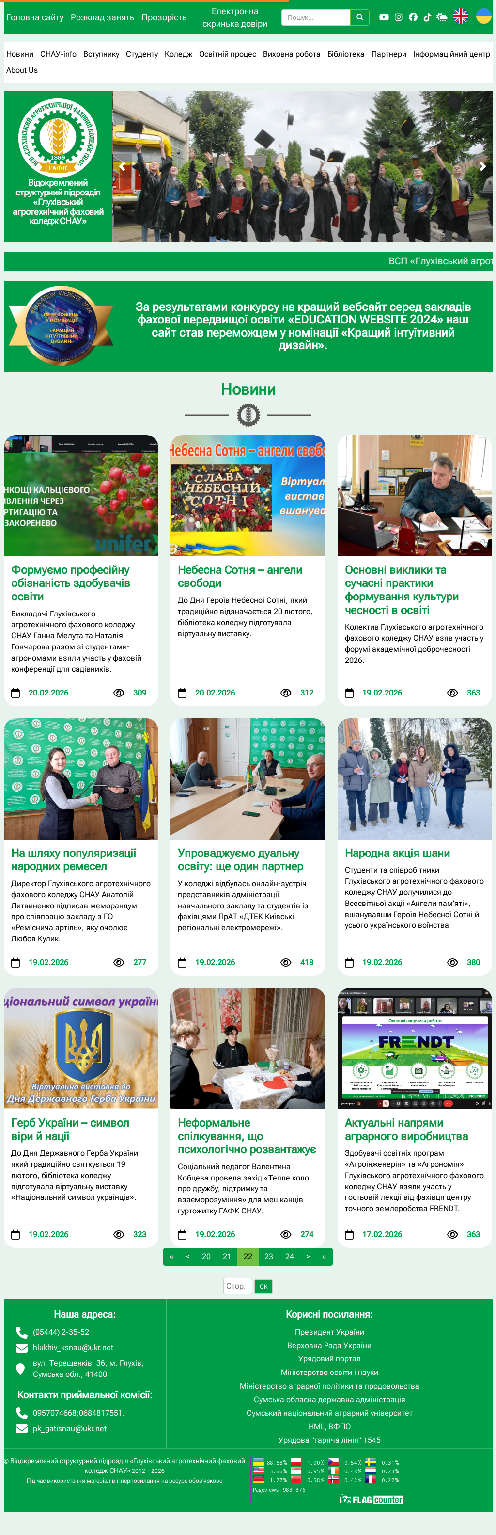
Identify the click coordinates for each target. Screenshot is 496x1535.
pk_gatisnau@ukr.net (70, 1428)
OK (263, 1286)
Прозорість (163, 17)
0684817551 (101, 1413)
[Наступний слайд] (483, 166)
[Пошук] (360, 17)
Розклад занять (102, 17)
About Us (22, 70)
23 (268, 1256)
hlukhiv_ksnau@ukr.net (73, 1347)
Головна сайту (34, 17)
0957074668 (55, 1413)
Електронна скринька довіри (234, 17)
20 (206, 1256)
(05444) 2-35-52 (61, 1332)
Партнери (389, 54)
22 (248, 1256)
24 (289, 1256)
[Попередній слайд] (122, 166)
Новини (19, 54)
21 (227, 1256)
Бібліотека (346, 54)
